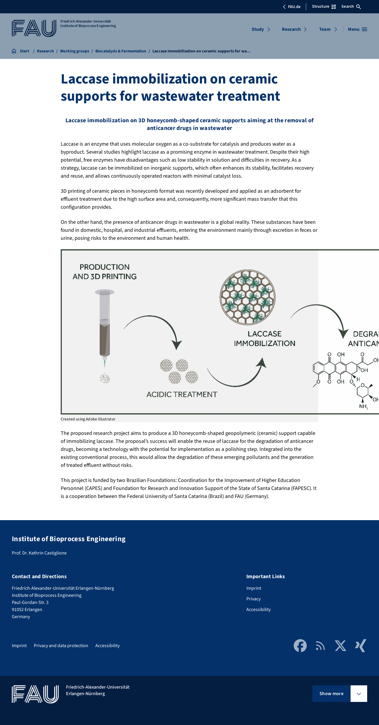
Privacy (253, 599)
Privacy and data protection (61, 645)
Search (351, 6)
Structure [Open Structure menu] (324, 6)
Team (325, 29)
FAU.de (291, 7)
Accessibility (258, 609)
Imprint (253, 588)
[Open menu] (357, 29)
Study (258, 29)
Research (291, 29)
